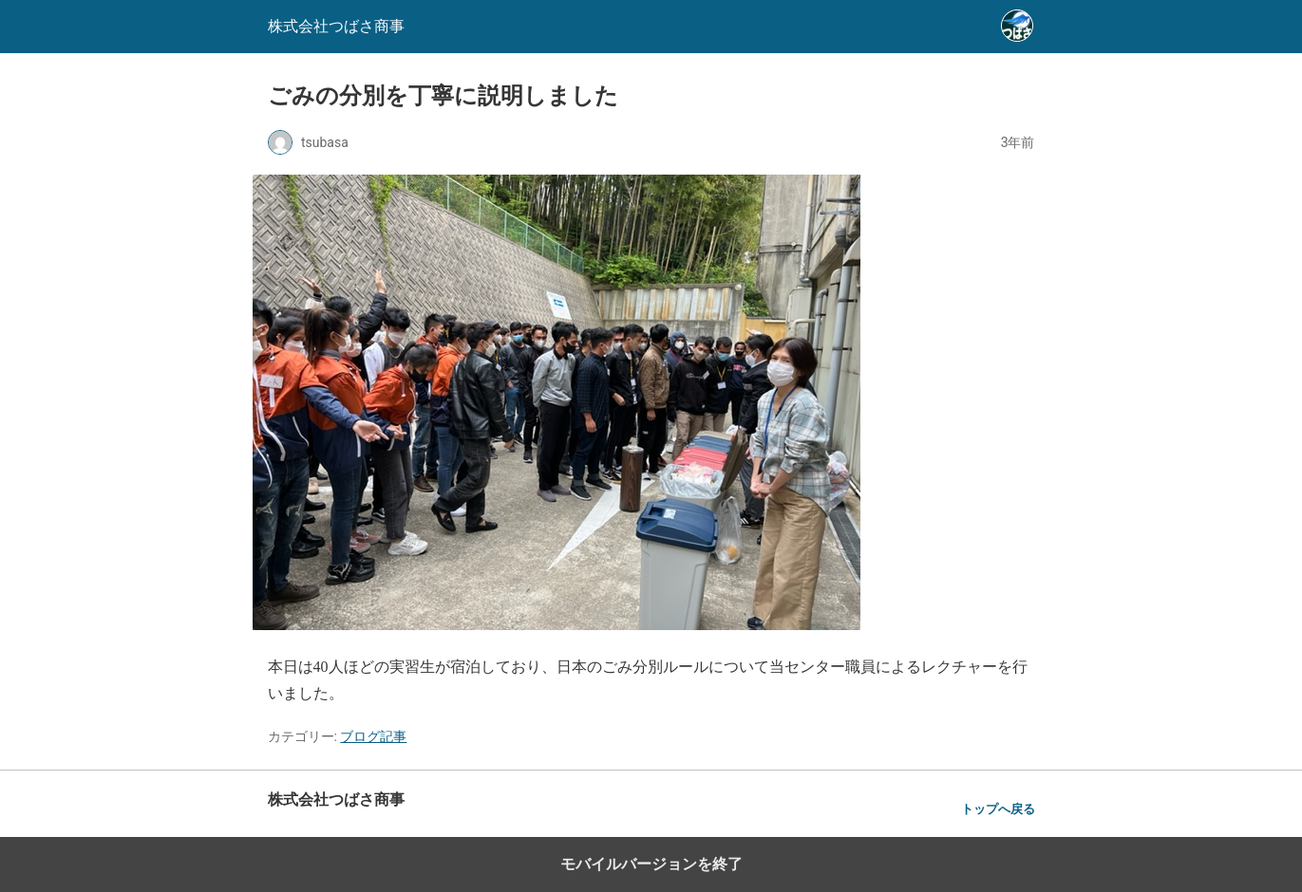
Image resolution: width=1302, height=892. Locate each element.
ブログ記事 (373, 736)
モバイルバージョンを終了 (651, 864)
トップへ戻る (998, 809)
